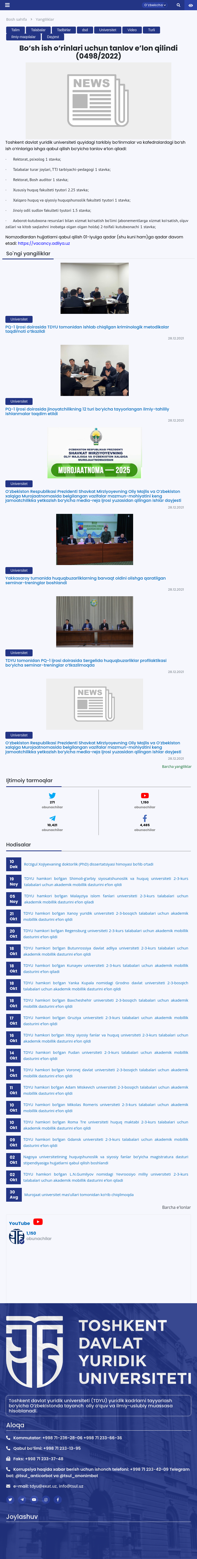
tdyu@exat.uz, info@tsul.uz (56, 1486)
